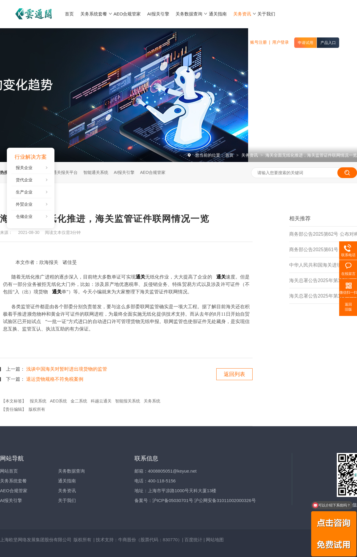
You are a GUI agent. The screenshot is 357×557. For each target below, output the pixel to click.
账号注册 (258, 42)
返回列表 (234, 374)
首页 (230, 155)
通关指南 (67, 481)
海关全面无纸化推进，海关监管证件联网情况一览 (311, 155)
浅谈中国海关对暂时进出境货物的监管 (66, 369)
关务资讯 (250, 155)
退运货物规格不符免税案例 (54, 379)
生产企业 (24, 192)
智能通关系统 (95, 172)
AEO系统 (58, 401)
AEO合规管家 (153, 172)
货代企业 (24, 179)
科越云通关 (101, 401)
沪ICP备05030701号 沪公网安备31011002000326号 (204, 500)
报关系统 (38, 401)
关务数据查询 (71, 471)
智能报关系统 (127, 401)
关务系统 (152, 401)
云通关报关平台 (63, 172)
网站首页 (9, 471)
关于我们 (67, 500)
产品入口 (328, 42)
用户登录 (280, 42)
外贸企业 (24, 204)
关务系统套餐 (13, 481)
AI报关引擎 (124, 172)
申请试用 (305, 42)
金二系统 (79, 401)
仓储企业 (24, 216)
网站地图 (215, 539)
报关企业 (24, 167)
